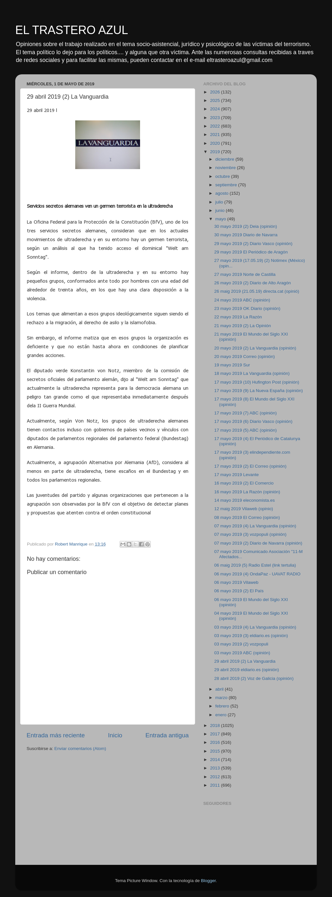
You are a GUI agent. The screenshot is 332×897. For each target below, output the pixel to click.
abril (220, 689)
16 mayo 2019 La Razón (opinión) (247, 491)
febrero (223, 706)
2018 (215, 725)
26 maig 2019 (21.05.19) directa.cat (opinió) (256, 291)
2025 (215, 100)
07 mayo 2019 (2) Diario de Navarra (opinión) (258, 543)
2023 (215, 117)
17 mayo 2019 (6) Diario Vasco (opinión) (253, 421)
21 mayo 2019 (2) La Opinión (242, 325)
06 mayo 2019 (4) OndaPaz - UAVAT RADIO (257, 573)
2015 (215, 751)
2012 (215, 776)
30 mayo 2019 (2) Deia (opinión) (245, 226)
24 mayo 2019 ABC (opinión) (242, 300)
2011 (215, 785)
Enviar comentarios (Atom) (80, 748)
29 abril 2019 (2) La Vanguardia (245, 661)
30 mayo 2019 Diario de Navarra (246, 234)
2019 (215, 151)
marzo (222, 697)
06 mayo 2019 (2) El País (239, 590)
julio (219, 202)
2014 (215, 759)
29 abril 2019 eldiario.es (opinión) (246, 669)
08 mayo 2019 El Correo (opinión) (247, 517)
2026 (215, 92)
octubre (223, 176)
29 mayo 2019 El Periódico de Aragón (251, 252)
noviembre (226, 167)
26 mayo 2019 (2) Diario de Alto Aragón (252, 282)
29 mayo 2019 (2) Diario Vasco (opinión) (253, 243)
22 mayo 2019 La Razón (238, 316)
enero (221, 714)
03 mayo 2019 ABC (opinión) (242, 652)
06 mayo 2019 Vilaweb (236, 582)
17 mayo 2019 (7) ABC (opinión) (245, 413)
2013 (215, 768)
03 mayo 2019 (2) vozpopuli (241, 644)
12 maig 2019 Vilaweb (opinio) (243, 508)
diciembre (225, 159)
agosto (222, 193)
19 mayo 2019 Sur (232, 364)
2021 (215, 134)
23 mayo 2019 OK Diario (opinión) (247, 308)
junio (220, 210)
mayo (221, 218)
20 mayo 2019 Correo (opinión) (244, 356)
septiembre (226, 184)
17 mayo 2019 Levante (236, 474)
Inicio (115, 735)
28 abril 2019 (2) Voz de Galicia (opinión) (254, 678)
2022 (215, 126)
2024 (215, 108)
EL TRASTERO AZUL (71, 30)
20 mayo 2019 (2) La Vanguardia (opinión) (255, 348)
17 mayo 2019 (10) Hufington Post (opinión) (256, 382)
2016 (215, 742)
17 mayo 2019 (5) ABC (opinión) (245, 430)
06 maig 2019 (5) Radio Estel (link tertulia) (255, 565)
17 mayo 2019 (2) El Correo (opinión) (250, 466)
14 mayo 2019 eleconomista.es (244, 500)
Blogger (208, 880)
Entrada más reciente (56, 735)
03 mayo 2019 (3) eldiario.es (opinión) (251, 635)
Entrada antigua (167, 735)
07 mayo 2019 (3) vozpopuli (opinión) (250, 534)
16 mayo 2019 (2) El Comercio (244, 483)
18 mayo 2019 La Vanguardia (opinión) (252, 373)
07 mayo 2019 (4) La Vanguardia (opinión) (255, 525)
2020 (215, 143)
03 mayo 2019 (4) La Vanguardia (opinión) (255, 627)
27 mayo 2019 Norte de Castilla (245, 274)
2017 (215, 733)
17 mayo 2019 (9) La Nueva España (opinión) (258, 390)
